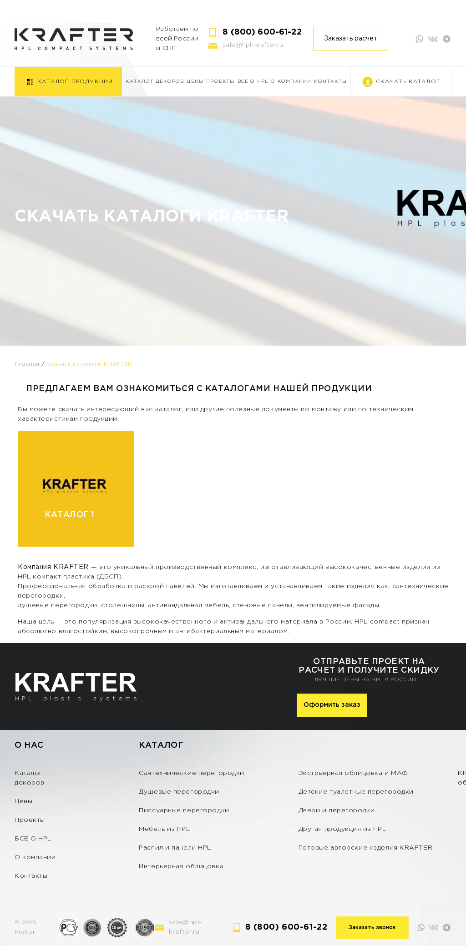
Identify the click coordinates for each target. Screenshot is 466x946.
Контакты (330, 82)
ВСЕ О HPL (253, 82)
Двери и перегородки (337, 810)
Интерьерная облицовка (181, 866)
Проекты (220, 82)
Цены (195, 82)
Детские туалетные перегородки (356, 792)
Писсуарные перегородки (184, 810)
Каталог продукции (75, 81)
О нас (29, 745)
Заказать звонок (372, 927)
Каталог (161, 745)
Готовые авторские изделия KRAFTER (365, 847)
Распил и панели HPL (175, 847)
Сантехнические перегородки (191, 773)
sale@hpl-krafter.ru (253, 45)
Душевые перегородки (179, 792)
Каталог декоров (155, 82)
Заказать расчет (350, 38)
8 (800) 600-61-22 (262, 32)
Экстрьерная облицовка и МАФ (353, 773)
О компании (291, 82)
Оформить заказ (332, 705)
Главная (27, 364)
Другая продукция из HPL (342, 829)
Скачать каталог (408, 81)
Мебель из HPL (164, 829)
